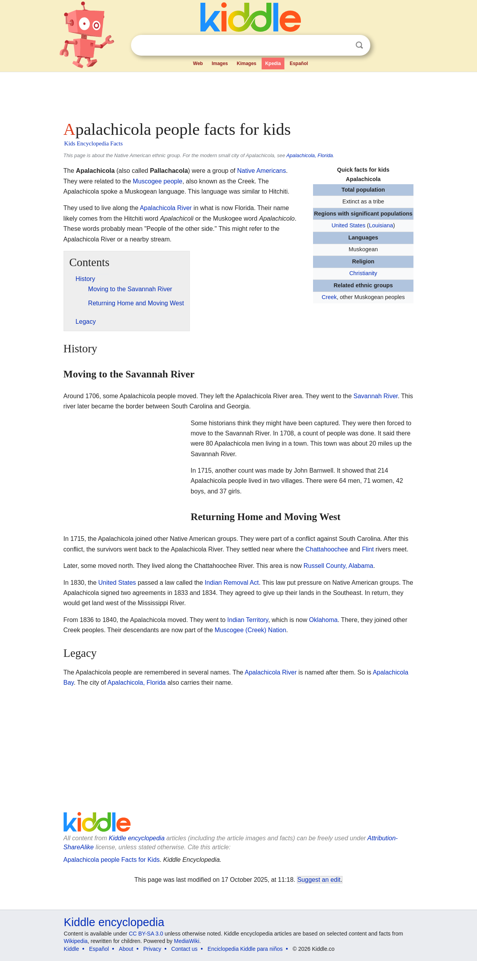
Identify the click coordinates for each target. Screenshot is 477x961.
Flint (368, 549)
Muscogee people (157, 181)
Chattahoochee (327, 549)
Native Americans (261, 170)
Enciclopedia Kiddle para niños (245, 949)
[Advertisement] (238, 94)
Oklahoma (323, 619)
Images (220, 63)
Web (198, 63)
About (126, 949)
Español (298, 63)
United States (348, 225)
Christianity (363, 273)
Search (359, 45)
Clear (343, 45)
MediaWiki (187, 941)
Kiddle (71, 949)
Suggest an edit (318, 879)
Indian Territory (247, 619)
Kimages (246, 63)
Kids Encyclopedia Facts (93, 143)
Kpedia (273, 63)
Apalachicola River (166, 208)
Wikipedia (76, 941)
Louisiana (381, 225)
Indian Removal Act (232, 582)
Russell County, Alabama (338, 565)
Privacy (152, 949)
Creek (329, 297)
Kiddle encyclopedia (136, 838)
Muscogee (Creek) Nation (250, 630)
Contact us (184, 949)
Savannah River (375, 396)
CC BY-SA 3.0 (146, 933)
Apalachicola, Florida (309, 155)
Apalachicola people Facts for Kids (112, 859)
